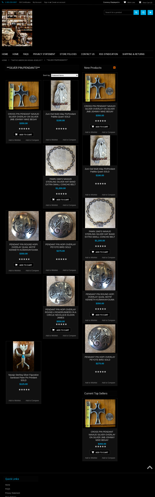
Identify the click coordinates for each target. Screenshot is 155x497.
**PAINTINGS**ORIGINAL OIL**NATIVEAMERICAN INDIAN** (18, 137)
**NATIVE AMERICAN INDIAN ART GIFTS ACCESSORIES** (18, 122)
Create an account (58, 2)
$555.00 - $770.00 (10, 196)
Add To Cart (59, 134)
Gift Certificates (24, 2)
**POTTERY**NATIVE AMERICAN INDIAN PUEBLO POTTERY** (18, 160)
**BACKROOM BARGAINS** (15, 75)
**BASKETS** (9, 80)
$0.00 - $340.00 (9, 186)
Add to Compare (67, 140)
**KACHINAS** (10, 116)
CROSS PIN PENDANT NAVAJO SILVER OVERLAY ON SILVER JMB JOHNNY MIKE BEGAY (58, 117)
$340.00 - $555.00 (10, 191)
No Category (9, 172)
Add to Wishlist (50, 140)
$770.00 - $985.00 (10, 202)
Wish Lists (131, 2)
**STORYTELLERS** (12, 167)
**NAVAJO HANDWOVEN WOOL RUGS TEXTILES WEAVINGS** (17, 145)
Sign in (46, 2)
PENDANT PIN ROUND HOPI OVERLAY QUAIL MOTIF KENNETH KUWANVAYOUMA (59, 247)
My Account (37, 2)
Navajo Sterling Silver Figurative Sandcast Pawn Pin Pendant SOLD (59, 378)
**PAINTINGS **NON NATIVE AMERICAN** (16, 86)
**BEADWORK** (10, 93)
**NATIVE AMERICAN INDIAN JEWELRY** (27, 60)
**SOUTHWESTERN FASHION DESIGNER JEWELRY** (16, 153)
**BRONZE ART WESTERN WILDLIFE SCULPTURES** (19, 99)
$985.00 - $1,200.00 (11, 207)
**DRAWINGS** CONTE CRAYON (17, 105)
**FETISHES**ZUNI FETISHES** (17, 111)
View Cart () (147, 2)
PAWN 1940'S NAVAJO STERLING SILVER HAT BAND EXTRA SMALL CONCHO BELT (96, 182)
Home (4, 60)
